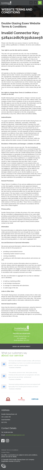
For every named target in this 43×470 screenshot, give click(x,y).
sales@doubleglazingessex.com (15, 435)
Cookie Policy (5, 452)
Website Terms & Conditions (9, 450)
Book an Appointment (21, 346)
